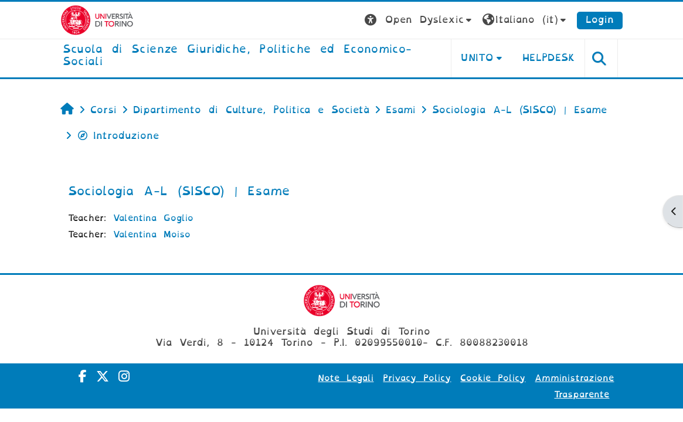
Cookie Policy (492, 378)
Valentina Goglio (153, 218)
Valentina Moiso (152, 234)
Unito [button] (477, 57)
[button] (419, 20)
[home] (248, 56)
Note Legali (345, 378)
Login (600, 19)
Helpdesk (549, 57)
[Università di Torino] (97, 19)
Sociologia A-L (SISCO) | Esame (179, 191)
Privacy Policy (417, 378)
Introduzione (118, 135)
